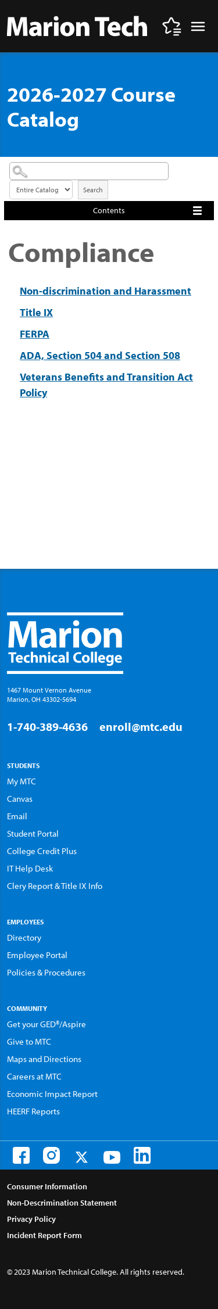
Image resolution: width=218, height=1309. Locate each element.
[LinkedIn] (142, 1155)
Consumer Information (47, 1186)
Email (17, 816)
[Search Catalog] (89, 171)
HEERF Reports (33, 1111)
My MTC (21, 781)
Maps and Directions (44, 1058)
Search (93, 189)
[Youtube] (112, 1157)
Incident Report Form (44, 1235)
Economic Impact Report (52, 1093)
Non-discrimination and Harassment (105, 290)
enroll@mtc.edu (141, 726)
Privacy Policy (31, 1219)
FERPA (34, 333)
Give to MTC (29, 1041)
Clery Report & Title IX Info (54, 885)
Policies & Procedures (46, 972)
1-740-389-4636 (47, 726)
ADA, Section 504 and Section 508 (100, 355)
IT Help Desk (30, 868)
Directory (24, 937)
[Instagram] (51, 1155)
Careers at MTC (34, 1076)
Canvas (20, 798)
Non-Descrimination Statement (62, 1202)
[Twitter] (81, 1157)
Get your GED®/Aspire (46, 1024)
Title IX (36, 312)
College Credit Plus (42, 850)
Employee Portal (37, 954)
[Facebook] (21, 1155)
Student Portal (33, 833)
